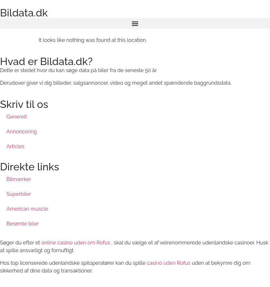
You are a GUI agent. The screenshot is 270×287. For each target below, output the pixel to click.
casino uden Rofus (169, 263)
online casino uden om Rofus (75, 243)
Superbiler (18, 194)
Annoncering (21, 132)
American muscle (27, 209)
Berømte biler (22, 224)
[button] (135, 23)
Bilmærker (18, 179)
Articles (15, 146)
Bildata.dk (24, 13)
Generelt (16, 117)
